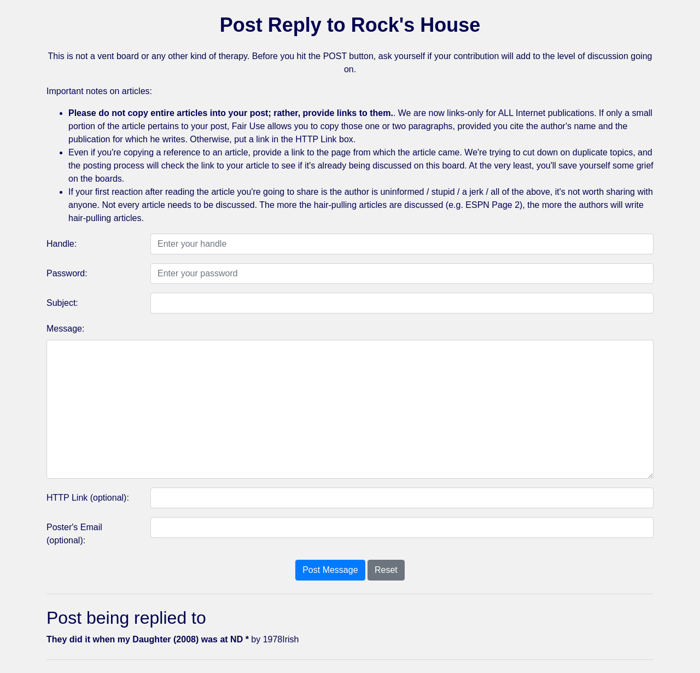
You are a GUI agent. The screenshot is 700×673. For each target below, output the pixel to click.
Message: (65, 328)
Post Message (330, 570)
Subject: (62, 303)
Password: (67, 273)
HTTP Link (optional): (87, 497)
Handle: (61, 243)
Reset (386, 570)
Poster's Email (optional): (74, 534)
